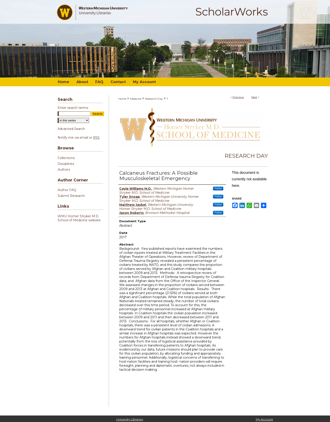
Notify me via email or (79, 138)
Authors (64, 170)
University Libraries (129, 419)
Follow (218, 188)
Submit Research (71, 196)
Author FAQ (67, 190)
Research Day (154, 98)
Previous (238, 97)
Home (122, 98)
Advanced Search (71, 129)
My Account (264, 419)
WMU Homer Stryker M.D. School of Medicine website (79, 218)
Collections (66, 158)
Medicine (135, 98)
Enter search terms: (73, 108)
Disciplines (66, 164)
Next (254, 97)
